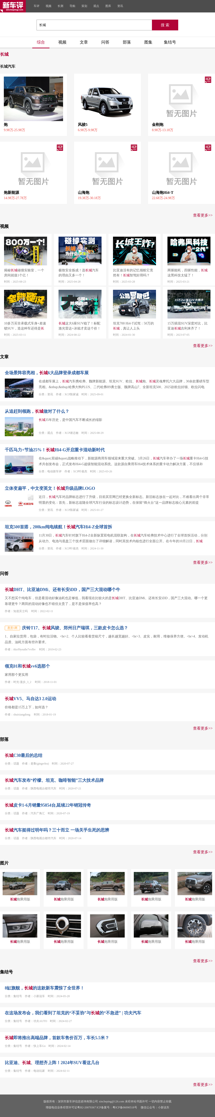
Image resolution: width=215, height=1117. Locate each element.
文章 (84, 42)
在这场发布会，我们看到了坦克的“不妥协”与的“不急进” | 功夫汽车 (73, 1013)
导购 (72, 6)
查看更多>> (203, 215)
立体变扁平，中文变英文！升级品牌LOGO (50, 488)
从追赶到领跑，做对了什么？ (37, 411)
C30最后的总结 (23, 755)
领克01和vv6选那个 (27, 666)
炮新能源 (11, 192)
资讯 (120, 6)
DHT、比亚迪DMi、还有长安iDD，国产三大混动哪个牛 (62, 589)
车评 (36, 6)
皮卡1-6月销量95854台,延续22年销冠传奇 (48, 805)
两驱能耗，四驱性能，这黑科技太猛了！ (187, 272)
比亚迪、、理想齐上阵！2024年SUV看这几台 (52, 1062)
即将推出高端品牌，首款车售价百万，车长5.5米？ (57, 1037)
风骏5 (82, 124)
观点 (96, 6)
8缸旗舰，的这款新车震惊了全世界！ (44, 988)
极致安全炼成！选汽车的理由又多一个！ (79, 272)
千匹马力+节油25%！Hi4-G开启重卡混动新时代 (55, 449)
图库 (108, 6)
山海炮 (83, 192)
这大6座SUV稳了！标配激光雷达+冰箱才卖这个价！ (80, 326)
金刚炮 (157, 124)
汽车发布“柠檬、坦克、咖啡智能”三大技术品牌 (54, 780)
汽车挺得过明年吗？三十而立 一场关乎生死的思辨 (57, 830)
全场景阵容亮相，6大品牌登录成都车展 (47, 372)
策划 (84, 6)
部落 (127, 42)
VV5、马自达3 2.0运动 (30, 698)
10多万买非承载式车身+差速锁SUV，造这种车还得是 (25, 326)
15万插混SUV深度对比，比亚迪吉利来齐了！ (187, 326)
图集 (148, 42)
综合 (41, 42)
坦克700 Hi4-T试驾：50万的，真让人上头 (133, 326)
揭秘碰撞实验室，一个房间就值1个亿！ (24, 272)
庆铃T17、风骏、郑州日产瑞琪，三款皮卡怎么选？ (75, 628)
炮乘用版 (20, 899)
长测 (60, 6)
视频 (48, 6)
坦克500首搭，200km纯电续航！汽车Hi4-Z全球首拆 (58, 527)
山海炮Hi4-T (162, 192)
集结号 (170, 42)
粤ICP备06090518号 (125, 1107)
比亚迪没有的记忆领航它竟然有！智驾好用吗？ (133, 272)
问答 (105, 42)
